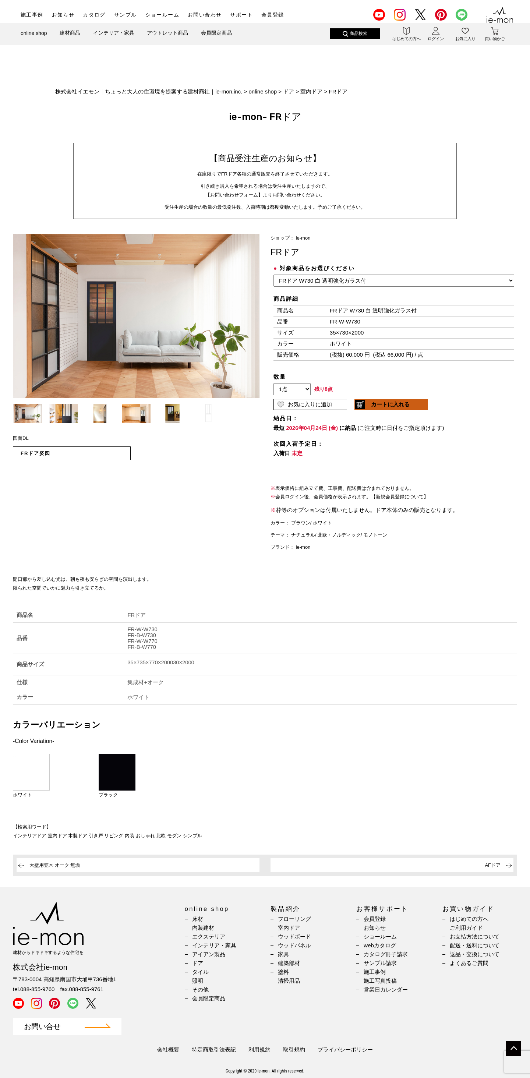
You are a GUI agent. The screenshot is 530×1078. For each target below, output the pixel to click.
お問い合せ (42, 1026)
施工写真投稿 (380, 981)
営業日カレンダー (386, 989)
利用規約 (259, 1049)
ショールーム (162, 15)
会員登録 (272, 15)
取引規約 (294, 1049)
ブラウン (300, 523)
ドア (197, 963)
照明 (197, 981)
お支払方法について (474, 936)
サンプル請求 (380, 963)
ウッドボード (294, 936)
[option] (136, 316)
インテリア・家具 (113, 39)
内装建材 (203, 928)
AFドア (493, 865)
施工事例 (32, 15)
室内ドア (289, 928)
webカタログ (380, 945)
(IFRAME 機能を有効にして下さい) (394, 371)
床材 (197, 919)
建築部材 (289, 963)
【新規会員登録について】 (399, 496)
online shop (34, 40)
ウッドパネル (294, 945)
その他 (200, 989)
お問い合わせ (205, 15)
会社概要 (168, 1049)
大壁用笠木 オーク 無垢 (54, 865)
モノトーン (375, 535)
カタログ (94, 15)
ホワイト (322, 523)
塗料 (283, 972)
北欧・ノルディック (339, 535)
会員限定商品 (216, 39)
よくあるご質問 (469, 963)
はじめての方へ (469, 919)
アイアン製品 (208, 954)
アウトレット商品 (167, 39)
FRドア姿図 (35, 453)
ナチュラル (303, 535)
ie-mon (303, 238)
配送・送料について (474, 945)
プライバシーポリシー (345, 1049)
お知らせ (63, 15)
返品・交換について (474, 954)
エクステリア (208, 936)
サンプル (125, 15)
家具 (283, 954)
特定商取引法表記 (214, 1049)
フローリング (294, 919)
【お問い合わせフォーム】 (234, 195)
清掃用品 (289, 981)
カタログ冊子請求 (386, 954)
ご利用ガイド (466, 928)
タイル (200, 972)
